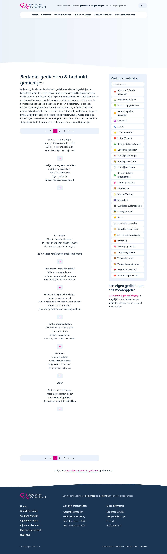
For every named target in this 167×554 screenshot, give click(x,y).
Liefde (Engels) (123, 138)
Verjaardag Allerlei (124, 252)
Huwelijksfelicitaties (125, 161)
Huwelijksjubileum (124, 167)
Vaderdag (120, 241)
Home (35, 14)
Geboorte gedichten (125, 150)
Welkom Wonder (62, 14)
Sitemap (143, 546)
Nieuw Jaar (121, 200)
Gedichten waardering (74, 516)
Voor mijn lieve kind (125, 270)
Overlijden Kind (123, 211)
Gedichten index (29, 511)
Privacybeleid (107, 546)
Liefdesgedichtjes (124, 182)
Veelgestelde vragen (116, 516)
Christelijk (120, 121)
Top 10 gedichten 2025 (74, 525)
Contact (110, 521)
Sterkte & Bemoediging (127, 235)
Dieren (119, 127)
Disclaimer (119, 546)
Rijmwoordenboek (103, 14)
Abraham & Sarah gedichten (124, 92)
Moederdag (121, 188)
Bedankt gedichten (125, 100)
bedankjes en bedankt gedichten (82, 470)
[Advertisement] (83, 40)
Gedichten (46, 14)
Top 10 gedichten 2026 (74, 521)
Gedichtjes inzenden (73, 511)
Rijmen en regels (82, 14)
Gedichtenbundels (115, 511)
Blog (136, 546)
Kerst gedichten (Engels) (127, 144)
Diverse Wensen (123, 132)
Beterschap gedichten (126, 105)
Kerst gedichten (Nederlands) (123, 175)
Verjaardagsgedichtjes (126, 264)
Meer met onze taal (125, 14)
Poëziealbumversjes (125, 223)
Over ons (25, 534)
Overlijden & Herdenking (128, 206)
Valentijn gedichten (125, 246)
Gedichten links (114, 525)
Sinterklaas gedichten (126, 229)
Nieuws (129, 546)
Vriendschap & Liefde (126, 276)
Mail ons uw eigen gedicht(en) (123, 295)
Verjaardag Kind (123, 258)
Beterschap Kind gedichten (123, 113)
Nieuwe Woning (123, 194)
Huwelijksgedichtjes (125, 156)
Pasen (118, 217)
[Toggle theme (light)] (142, 5)
